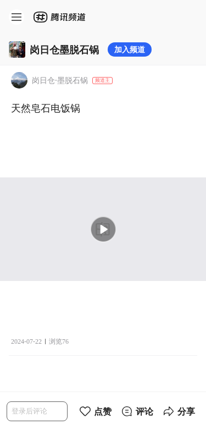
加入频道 (129, 49)
